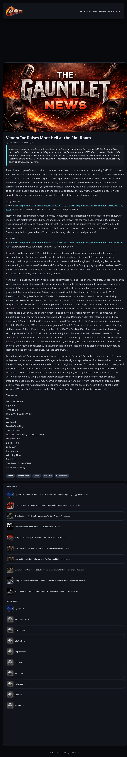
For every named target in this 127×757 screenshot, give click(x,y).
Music (118, 11)
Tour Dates (92, 11)
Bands (82, 11)
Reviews (102, 11)
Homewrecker (61, 476)
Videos (111, 11)
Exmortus (48, 476)
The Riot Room (23, 476)
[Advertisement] (63, 41)
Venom (10, 476)
